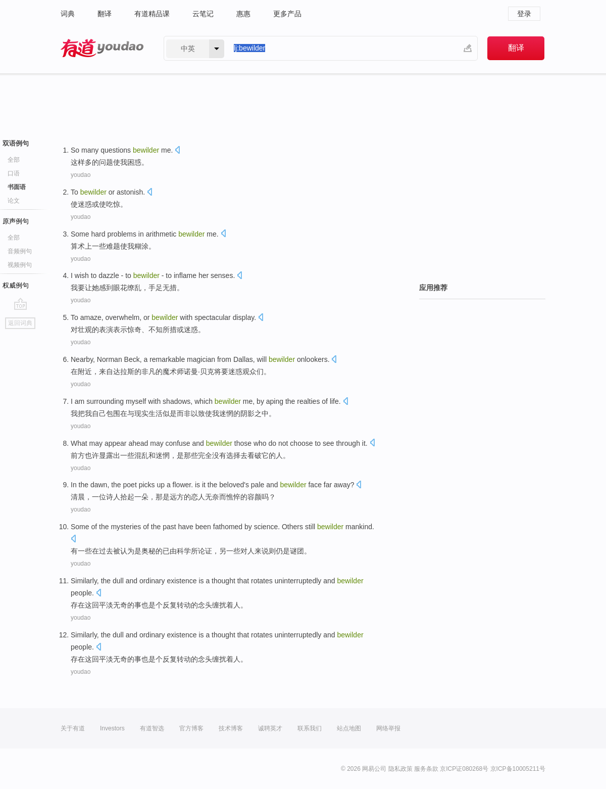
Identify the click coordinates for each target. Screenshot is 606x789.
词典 (68, 14)
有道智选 (152, 728)
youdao (80, 174)
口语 (14, 173)
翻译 (104, 14)
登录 (524, 14)
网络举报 (388, 728)
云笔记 (203, 14)
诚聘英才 (270, 728)
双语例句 (16, 143)
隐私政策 (400, 768)
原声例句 (16, 221)
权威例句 (16, 285)
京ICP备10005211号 (517, 768)
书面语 (17, 187)
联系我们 (309, 728)
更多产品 (287, 14)
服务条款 (426, 768)
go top (20, 304)
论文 (14, 200)
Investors (112, 728)
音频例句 (20, 251)
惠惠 (243, 14)
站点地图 (349, 728)
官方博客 (191, 728)
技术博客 (231, 728)
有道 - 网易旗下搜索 (102, 48)
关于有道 (73, 728)
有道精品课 (152, 14)
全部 (14, 159)
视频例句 (20, 264)
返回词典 (20, 323)
